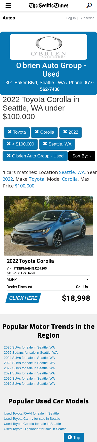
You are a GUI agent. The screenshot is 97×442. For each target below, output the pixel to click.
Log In (71, 18)
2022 (70, 132)
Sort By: (81, 156)
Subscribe (86, 18)
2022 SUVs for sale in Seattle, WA (29, 368)
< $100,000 (20, 144)
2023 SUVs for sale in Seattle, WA (29, 363)
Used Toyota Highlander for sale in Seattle (35, 429)
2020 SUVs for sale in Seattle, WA (29, 378)
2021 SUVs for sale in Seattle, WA (29, 373)
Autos (9, 18)
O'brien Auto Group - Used (35, 156)
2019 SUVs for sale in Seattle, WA (29, 384)
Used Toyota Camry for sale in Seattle (32, 419)
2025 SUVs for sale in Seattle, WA (29, 347)
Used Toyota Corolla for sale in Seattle (32, 424)
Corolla (44, 132)
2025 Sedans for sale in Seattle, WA (31, 352)
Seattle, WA (57, 144)
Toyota (16, 132)
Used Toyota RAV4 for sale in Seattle (31, 413)
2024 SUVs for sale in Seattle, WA (29, 358)
